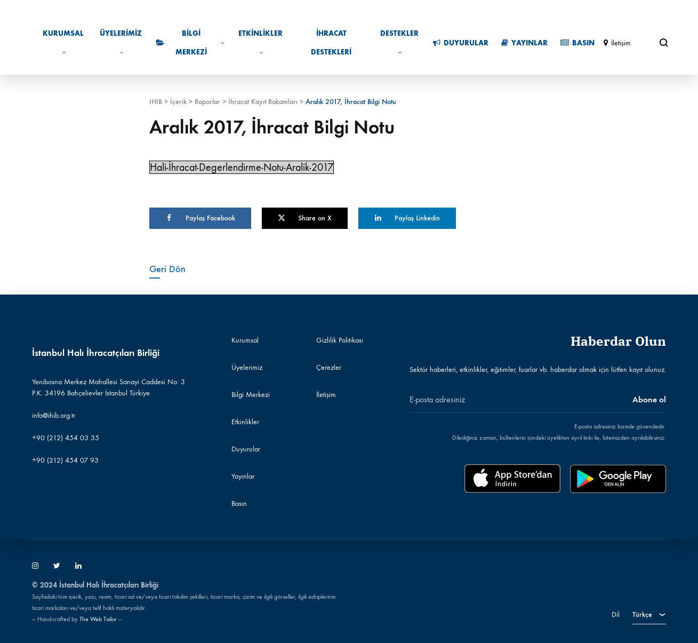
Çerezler (328, 367)
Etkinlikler (260, 42)
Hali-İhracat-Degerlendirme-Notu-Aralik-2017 (241, 167)
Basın (577, 42)
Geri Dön (167, 269)
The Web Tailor (98, 619)
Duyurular (460, 42)
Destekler (399, 42)
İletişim (617, 42)
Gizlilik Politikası (339, 340)
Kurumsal (63, 42)
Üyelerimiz (121, 42)
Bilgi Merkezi (190, 43)
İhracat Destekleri (331, 43)
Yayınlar (524, 42)
